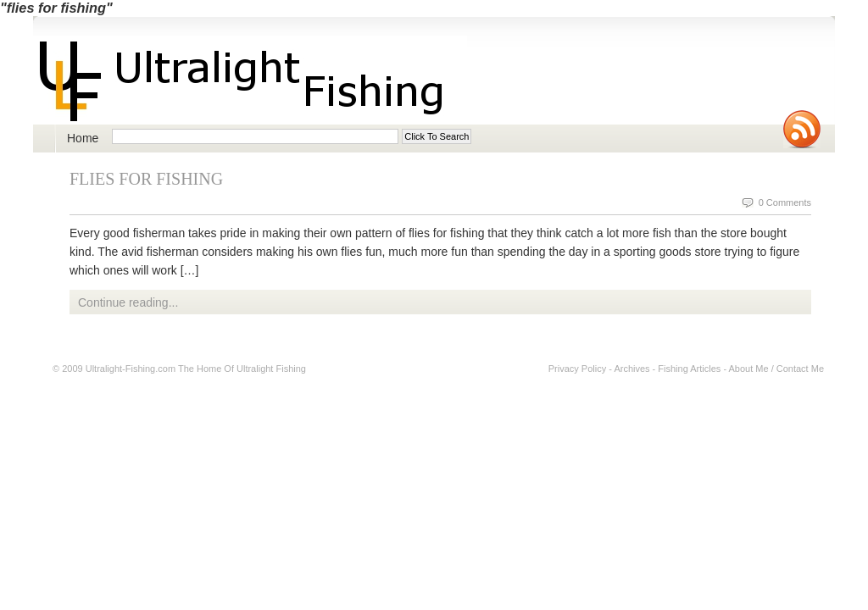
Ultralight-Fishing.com (130, 368)
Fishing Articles (689, 368)
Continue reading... (128, 302)
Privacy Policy (577, 368)
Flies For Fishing (146, 178)
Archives (631, 368)
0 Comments (785, 202)
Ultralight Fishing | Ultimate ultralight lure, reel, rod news (250, 80)
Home (82, 138)
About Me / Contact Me (777, 368)
